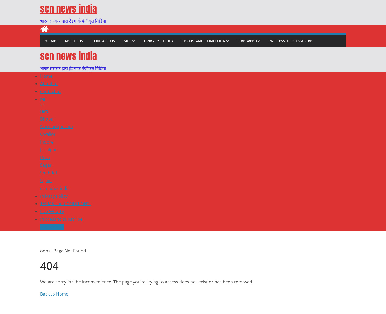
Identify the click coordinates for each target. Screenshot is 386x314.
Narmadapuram (56, 126)
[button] (132, 41)
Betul (45, 111)
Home (50, 40)
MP (126, 40)
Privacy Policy (158, 40)
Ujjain (46, 181)
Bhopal (47, 119)
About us (74, 40)
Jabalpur (48, 150)
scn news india (68, 9)
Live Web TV (248, 40)
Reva (45, 157)
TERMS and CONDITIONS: (205, 40)
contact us (103, 40)
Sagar (46, 165)
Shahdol (48, 173)
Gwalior (48, 134)
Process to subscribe (290, 40)
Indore (47, 142)
